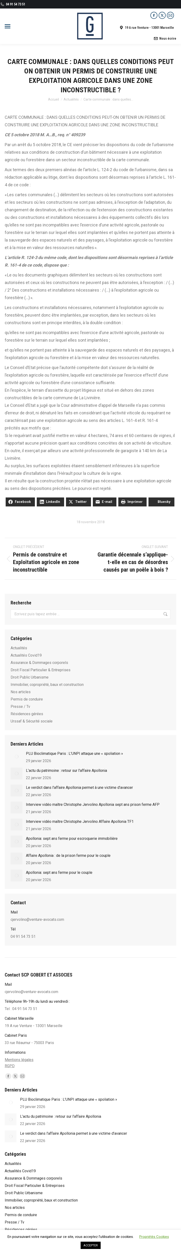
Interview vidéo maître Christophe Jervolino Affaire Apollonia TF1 (80, 821)
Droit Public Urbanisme (30, 677)
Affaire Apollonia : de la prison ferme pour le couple (68, 855)
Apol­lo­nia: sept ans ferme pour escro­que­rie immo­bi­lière (72, 838)
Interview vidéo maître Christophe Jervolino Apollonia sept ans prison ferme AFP (93, 804)
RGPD (10, 1066)
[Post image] (16, 756)
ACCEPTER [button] (90, 1245)
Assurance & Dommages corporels (39, 662)
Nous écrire (164, 38)
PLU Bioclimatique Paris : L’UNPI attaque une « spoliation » (74, 753)
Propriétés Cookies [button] (154, 1237)
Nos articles (21, 692)
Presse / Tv (20, 706)
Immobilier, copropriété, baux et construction (47, 684)
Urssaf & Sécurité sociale (32, 721)
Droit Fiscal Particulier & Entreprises (40, 670)
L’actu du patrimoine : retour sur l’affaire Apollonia (66, 770)
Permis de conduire (27, 699)
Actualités (19, 648)
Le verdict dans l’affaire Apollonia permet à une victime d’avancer (79, 787)
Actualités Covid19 (26, 655)
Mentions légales (19, 1060)
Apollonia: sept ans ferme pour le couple (59, 872)
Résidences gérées (27, 714)
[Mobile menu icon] (7, 26)
